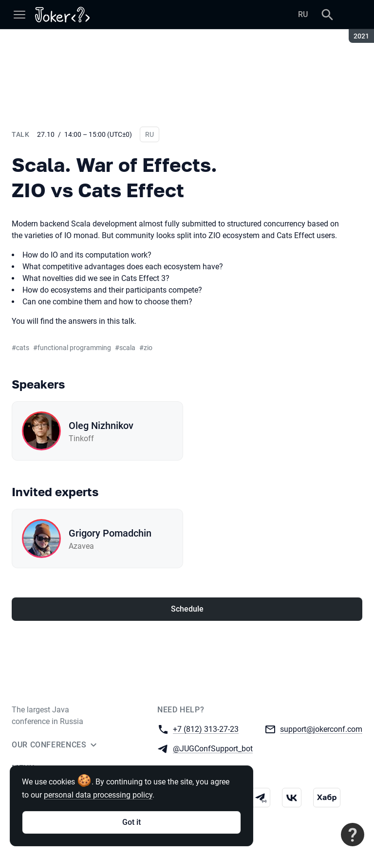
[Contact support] (352, 834)
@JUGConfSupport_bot (213, 748)
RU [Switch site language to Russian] (303, 14)
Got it (131, 822)
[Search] (327, 14)
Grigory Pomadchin (110, 533)
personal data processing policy (98, 795)
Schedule (187, 609)
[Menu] (19, 14)
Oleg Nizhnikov (101, 425)
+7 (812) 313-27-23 (206, 729)
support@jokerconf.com (321, 729)
